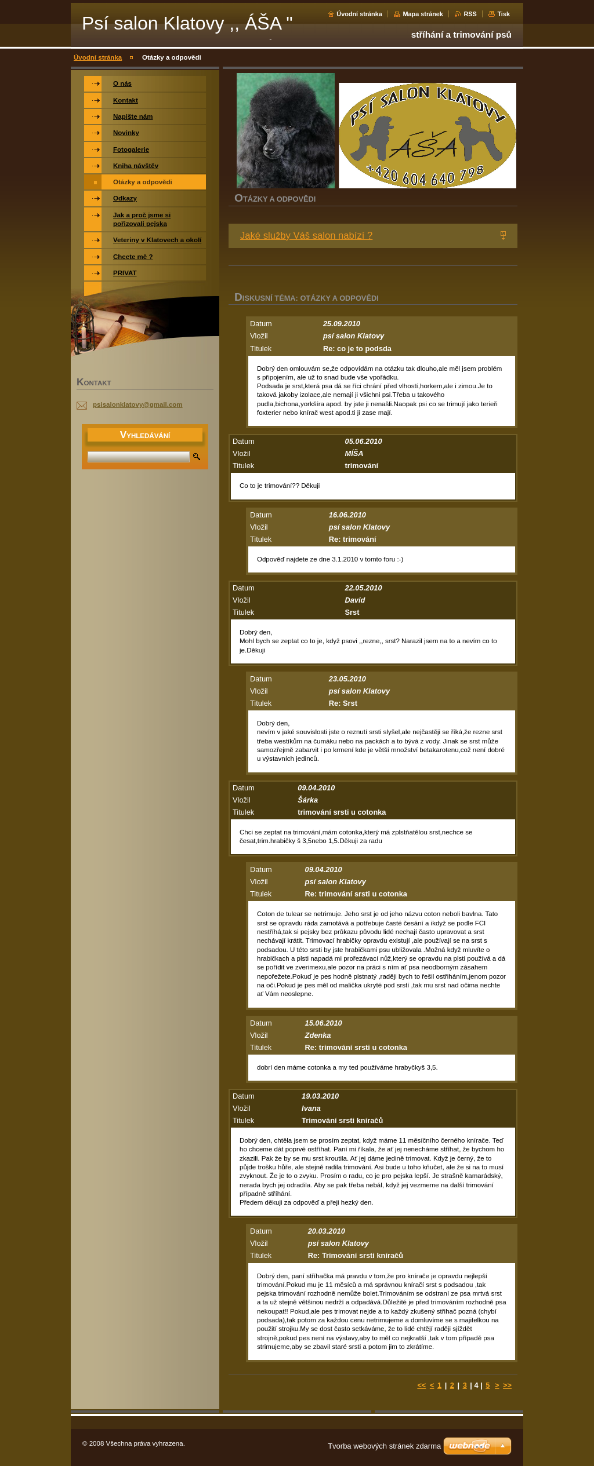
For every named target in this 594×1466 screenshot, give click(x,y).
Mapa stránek (423, 13)
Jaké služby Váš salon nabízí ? (306, 235)
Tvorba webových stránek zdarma (384, 1446)
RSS (469, 13)
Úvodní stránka (359, 13)
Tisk (503, 13)
